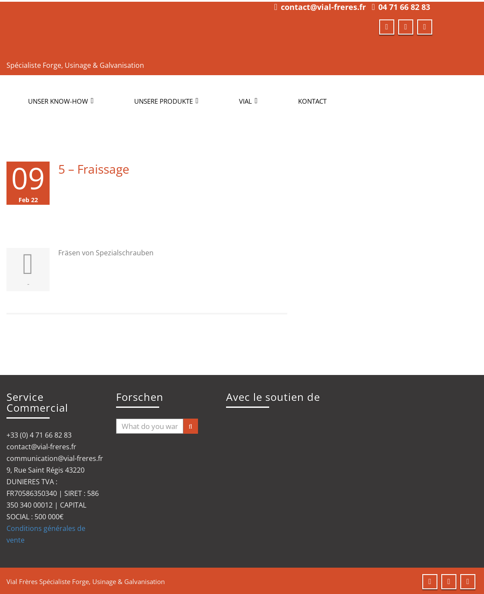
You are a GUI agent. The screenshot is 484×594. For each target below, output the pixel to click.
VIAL (248, 99)
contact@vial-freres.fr (323, 5)
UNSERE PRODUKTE (166, 99)
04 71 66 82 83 (404, 5)
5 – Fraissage (93, 167)
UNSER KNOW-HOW (61, 99)
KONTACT (312, 99)
